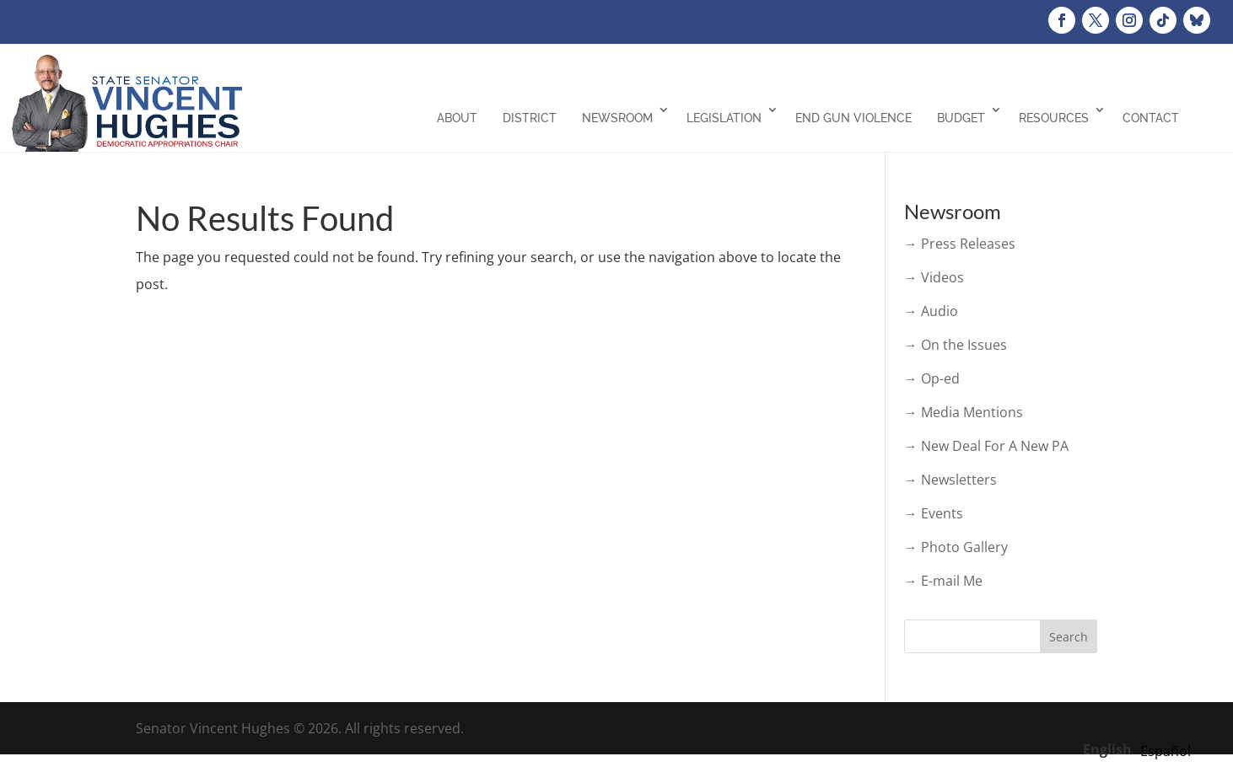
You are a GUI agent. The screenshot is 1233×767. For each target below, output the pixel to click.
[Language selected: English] (1141, 748)
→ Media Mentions (963, 412)
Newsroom (617, 118)
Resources (1054, 118)
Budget (961, 118)
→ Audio (931, 311)
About (457, 118)
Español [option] (1165, 751)
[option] (1165, 751)
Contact (1151, 118)
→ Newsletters (950, 479)
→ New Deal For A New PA (986, 446)
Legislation (724, 118)
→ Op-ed (932, 378)
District (530, 118)
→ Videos (934, 277)
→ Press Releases (959, 243)
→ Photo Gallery (956, 547)
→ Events (933, 513)
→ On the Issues (955, 344)
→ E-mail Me (943, 580)
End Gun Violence (853, 118)
